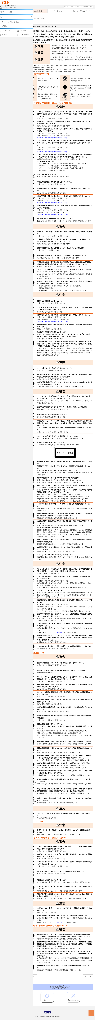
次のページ (87, 976)
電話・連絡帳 (8, 45)
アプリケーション (9, 58)
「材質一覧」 (59, 632)
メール (6, 49)
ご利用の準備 (8, 36)
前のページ (32, 976)
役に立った (47, 996)
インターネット (8, 54)
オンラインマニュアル (20, 7)
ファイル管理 (8, 62)
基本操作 (6, 40)
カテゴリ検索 (5, 18)
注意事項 (14, 18)
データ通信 (7, 67)
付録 (5, 84)
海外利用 (6, 80)
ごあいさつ (7, 27)
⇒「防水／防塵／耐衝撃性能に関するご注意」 (52, 138)
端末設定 (6, 71)
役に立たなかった (73, 996)
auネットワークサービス (11, 76)
